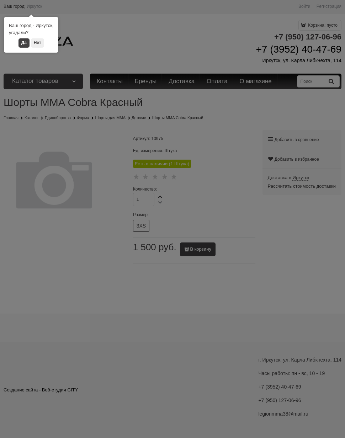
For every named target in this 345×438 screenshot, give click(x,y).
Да (24, 42)
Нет (37, 42)
